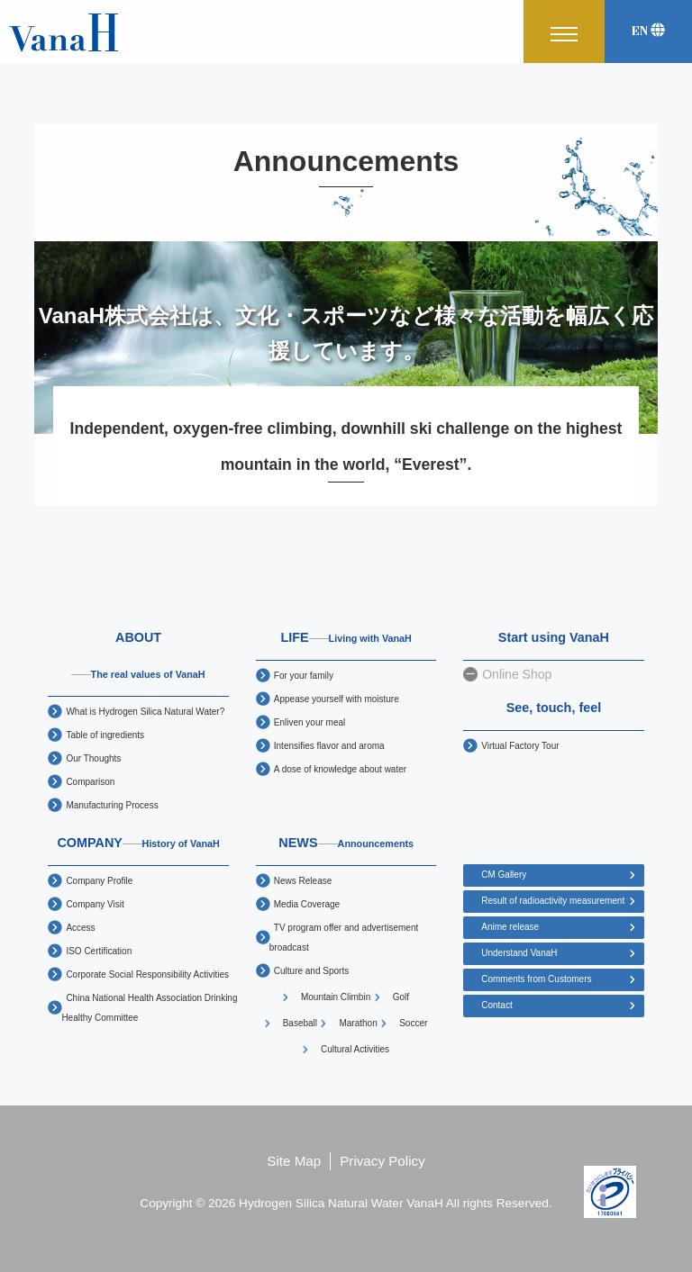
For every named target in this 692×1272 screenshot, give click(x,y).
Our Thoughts (93, 758)
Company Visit (94, 904)
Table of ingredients (105, 735)
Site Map (294, 1160)
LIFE (345, 637)
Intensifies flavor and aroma (329, 746)
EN (648, 31)
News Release (303, 881)
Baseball (300, 1023)
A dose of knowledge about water (340, 769)
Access (80, 928)
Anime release (510, 927)
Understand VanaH (519, 953)
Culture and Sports (311, 971)
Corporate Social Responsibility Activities (147, 974)
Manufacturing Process (112, 805)
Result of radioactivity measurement (552, 901)
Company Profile (99, 881)
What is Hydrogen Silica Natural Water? (145, 712)
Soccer (413, 1023)
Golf (401, 997)
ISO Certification (99, 951)
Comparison (90, 782)
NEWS (345, 842)
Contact (496, 1005)
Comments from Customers (536, 979)
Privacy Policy (382, 1160)
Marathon (358, 1023)
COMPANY (138, 842)
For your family (303, 676)
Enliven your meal (309, 722)
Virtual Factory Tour (520, 746)
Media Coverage (307, 904)
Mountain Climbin (335, 997)
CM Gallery (503, 875)
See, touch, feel (554, 707)
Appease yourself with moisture (336, 699)
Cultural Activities (355, 1049)
